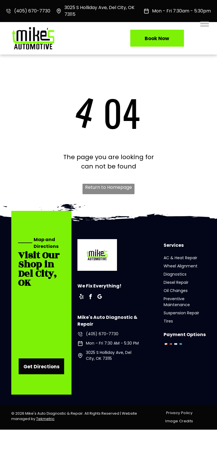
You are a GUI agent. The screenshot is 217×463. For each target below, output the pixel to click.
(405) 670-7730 (32, 11)
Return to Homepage (108, 187)
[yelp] (81, 297)
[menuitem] (181, 413)
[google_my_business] (99, 297)
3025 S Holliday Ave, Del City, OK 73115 (108, 355)
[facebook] (90, 297)
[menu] (204, 23)
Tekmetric (45, 418)
